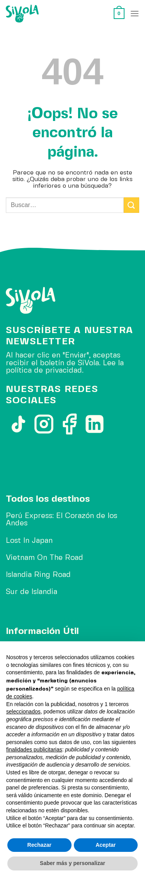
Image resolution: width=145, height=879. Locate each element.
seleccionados (23, 711)
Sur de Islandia (31, 592)
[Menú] (134, 13)
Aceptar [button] (106, 845)
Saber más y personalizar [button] (72, 863)
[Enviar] (131, 204)
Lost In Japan (29, 540)
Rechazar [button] (39, 845)
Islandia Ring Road (38, 575)
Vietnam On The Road (44, 557)
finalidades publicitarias (34, 749)
